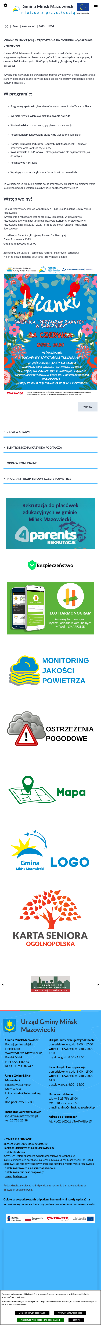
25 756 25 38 (19, 1120)
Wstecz (87, 406)
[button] (50, 395)
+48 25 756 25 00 (66, 1098)
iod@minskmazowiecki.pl (21, 1115)
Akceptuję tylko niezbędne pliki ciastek (40, 1320)
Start (15, 26)
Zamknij (76, 1320)
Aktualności (28, 26)
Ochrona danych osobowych (32, 1313)
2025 (42, 26)
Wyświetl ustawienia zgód (70, 1313)
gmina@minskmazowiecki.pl (77, 1106)
